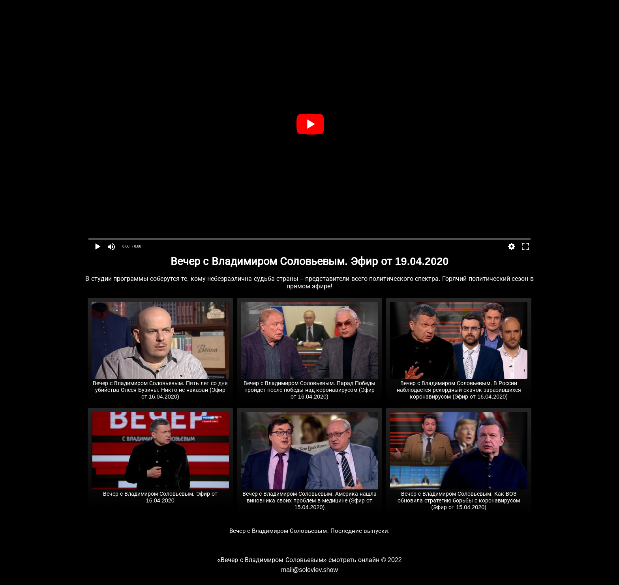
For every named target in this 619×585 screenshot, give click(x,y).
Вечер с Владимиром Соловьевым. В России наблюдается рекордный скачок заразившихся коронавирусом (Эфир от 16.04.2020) (458, 387)
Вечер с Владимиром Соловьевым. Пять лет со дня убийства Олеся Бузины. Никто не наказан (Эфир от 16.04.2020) (160, 387)
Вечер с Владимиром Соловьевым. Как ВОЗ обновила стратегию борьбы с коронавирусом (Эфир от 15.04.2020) (458, 497)
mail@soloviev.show (309, 569)
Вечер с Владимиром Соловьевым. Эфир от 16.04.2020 (160, 494)
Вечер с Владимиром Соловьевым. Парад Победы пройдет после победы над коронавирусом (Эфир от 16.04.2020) (309, 387)
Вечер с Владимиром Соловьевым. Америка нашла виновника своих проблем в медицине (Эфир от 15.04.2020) (309, 497)
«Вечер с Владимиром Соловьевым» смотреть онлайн (298, 560)
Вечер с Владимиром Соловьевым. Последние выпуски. (309, 530)
